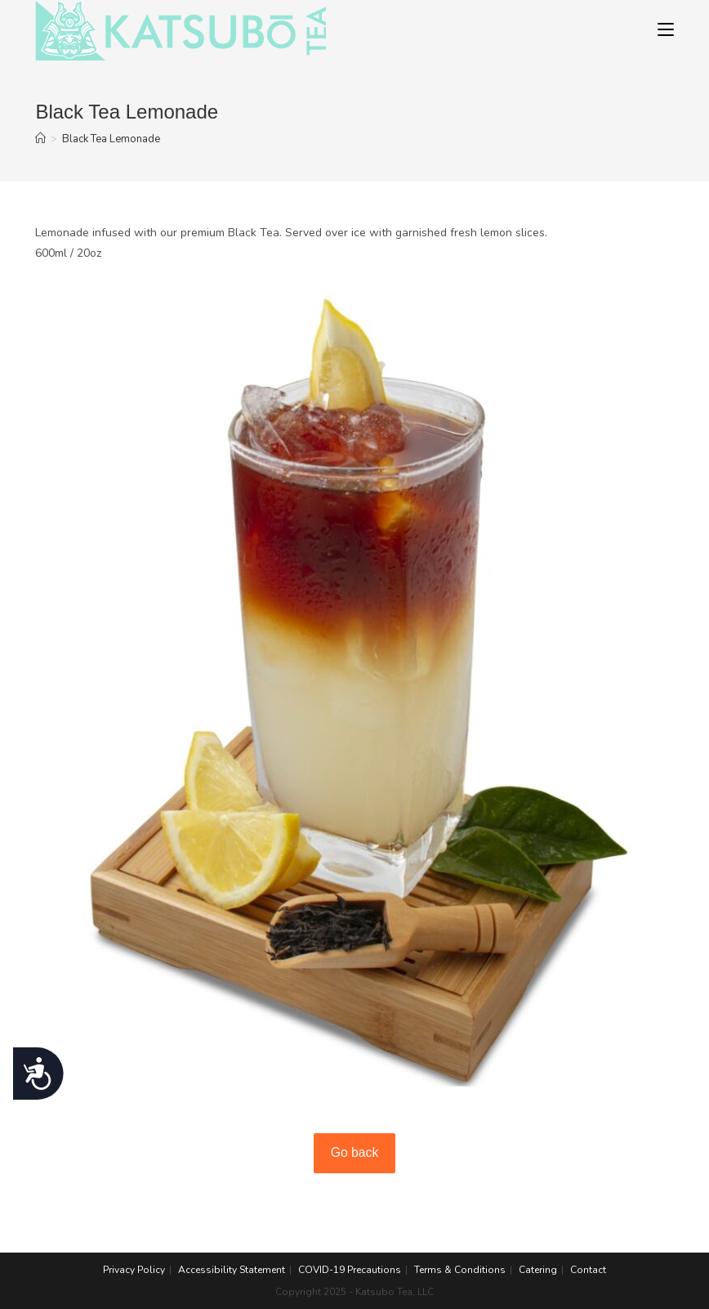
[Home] (40, 139)
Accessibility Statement (231, 1269)
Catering (538, 1269)
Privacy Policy (134, 1269)
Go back (355, 1152)
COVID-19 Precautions (349, 1269)
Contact (588, 1269)
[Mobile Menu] (666, 30)
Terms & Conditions (460, 1269)
